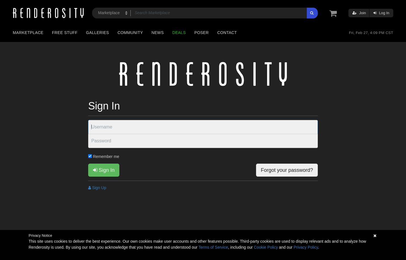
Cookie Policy (266, 247)
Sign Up (97, 187)
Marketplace (28, 32)
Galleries (97, 32)
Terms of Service (213, 247)
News (157, 32)
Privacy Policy (305, 247)
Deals (179, 32)
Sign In (104, 170)
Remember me (103, 156)
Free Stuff (64, 32)
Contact (227, 32)
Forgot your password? (287, 170)
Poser (201, 32)
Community (130, 32)
